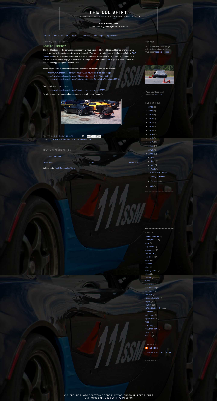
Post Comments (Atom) (65, 168)
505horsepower (152, 236)
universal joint (151, 329)
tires (147, 322)
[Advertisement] (160, 210)
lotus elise (73, 139)
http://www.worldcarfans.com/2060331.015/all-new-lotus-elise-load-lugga (79, 73)
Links (74, 35)
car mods (55, 139)
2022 (150, 107)
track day (149, 325)
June (153, 161)
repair (147, 301)
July (153, 157)
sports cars (86, 139)
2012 (150, 142)
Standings (98, 35)
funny (147, 281)
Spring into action (157, 176)
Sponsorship (112, 35)
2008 (150, 186)
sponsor (158, 95)
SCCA (148, 305)
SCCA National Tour (154, 308)
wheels (148, 335)
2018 (150, 118)
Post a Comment (54, 156)
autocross (149, 250)
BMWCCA (149, 253)
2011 (150, 146)
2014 (150, 134)
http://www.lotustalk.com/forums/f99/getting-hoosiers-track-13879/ (76, 90)
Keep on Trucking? (158, 172)
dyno (147, 274)
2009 (150, 154)
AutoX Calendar (61, 35)
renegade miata (152, 298)
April (153, 169)
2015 (150, 130)
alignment (149, 246)
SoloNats (149, 312)
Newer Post (48, 162)
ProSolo (148, 294)
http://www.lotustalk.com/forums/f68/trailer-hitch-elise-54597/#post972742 (80, 76)
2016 (150, 126)
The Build (85, 35)
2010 (150, 150)
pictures (148, 291)
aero (147, 243)
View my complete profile (158, 352)
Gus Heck (153, 348)
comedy (148, 264)
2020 (150, 111)
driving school (151, 270)
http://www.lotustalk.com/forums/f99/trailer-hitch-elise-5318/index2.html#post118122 (84, 79)
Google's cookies (161, 52)
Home (47, 35)
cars (63, 139)
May (153, 165)
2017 (150, 122)
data (147, 267)
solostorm (149, 315)
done (108, 59)
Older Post (133, 162)
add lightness (151, 240)
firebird (148, 277)
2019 (150, 115)
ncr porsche (150, 288)
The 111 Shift (109, 12)
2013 (150, 138)
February (155, 181)
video (147, 332)
